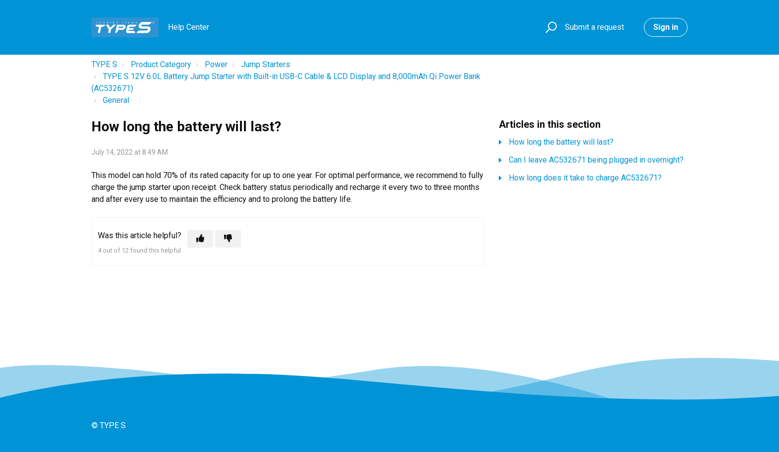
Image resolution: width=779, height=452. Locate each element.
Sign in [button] (665, 27)
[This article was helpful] (200, 239)
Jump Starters (265, 64)
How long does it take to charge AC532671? (585, 177)
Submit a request (594, 27)
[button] (550, 27)
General (116, 100)
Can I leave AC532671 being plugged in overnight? (596, 160)
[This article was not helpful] (228, 239)
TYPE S (104, 64)
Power (216, 64)
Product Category (161, 64)
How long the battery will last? (561, 142)
